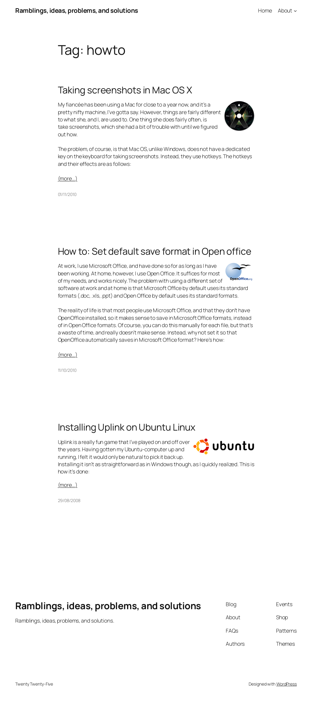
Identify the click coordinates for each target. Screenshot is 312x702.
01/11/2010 (67, 194)
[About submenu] (295, 10)
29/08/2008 (69, 500)
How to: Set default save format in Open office (154, 251)
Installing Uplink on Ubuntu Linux (127, 427)
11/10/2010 (67, 370)
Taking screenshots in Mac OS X (125, 90)
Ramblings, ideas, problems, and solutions (76, 10)
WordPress (286, 684)
